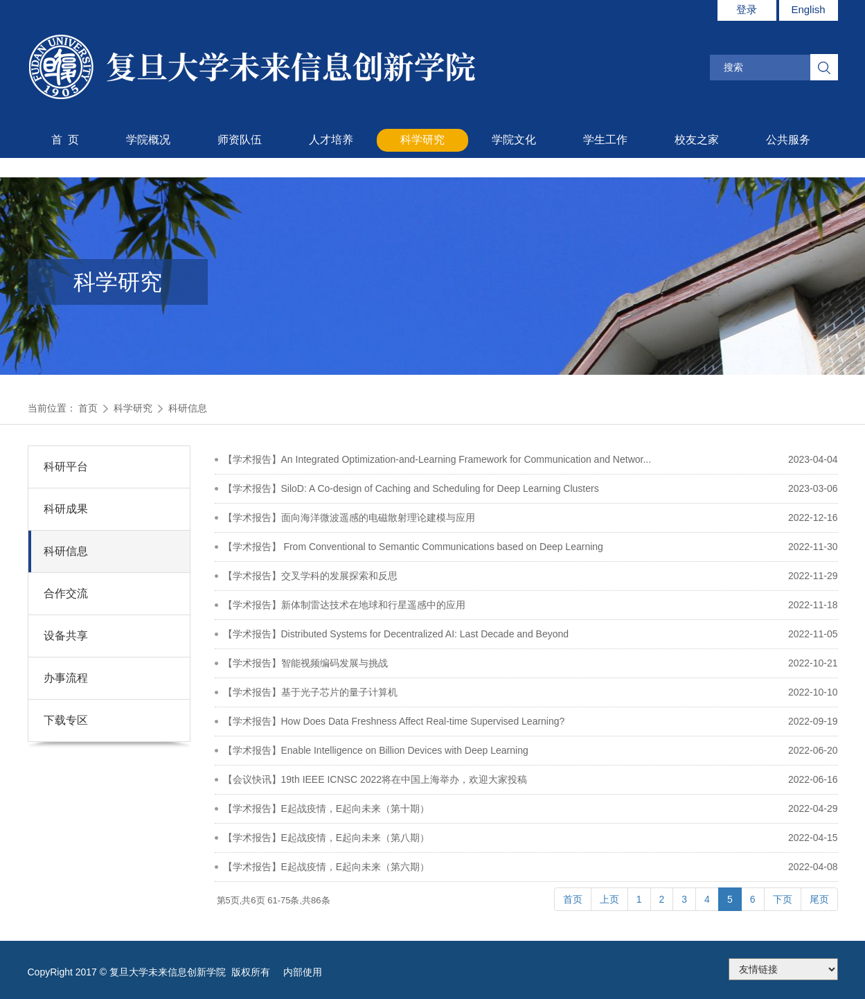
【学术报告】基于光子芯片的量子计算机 (310, 692)
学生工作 (605, 139)
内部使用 (302, 972)
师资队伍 (239, 139)
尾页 (819, 899)
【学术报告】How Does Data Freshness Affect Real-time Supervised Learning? (394, 721)
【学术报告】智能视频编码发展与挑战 (305, 663)
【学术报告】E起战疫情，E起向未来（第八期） (326, 837)
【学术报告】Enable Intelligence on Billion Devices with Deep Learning (375, 750)
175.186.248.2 (783, 969)
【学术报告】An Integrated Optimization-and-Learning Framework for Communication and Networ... (437, 459)
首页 (88, 408)
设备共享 (66, 636)
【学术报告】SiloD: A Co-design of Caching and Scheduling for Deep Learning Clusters (411, 488)
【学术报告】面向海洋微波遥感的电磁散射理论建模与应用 (349, 517)
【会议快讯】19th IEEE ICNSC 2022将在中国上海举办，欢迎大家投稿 (375, 779)
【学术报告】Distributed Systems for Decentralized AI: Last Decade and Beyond (396, 633)
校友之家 (697, 139)
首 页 (65, 139)
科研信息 (187, 408)
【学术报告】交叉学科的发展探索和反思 (310, 575)
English (808, 9)
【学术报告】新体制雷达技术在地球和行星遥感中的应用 (344, 604)
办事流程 (66, 678)
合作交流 (66, 593)
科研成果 (66, 509)
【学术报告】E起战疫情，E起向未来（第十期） (326, 808)
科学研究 (422, 139)
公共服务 (788, 139)
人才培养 (331, 139)
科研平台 (66, 466)
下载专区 (66, 720)
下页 (782, 899)
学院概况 (148, 139)
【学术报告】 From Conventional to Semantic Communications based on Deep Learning (413, 546)
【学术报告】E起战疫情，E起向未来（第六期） (326, 866)
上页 (609, 899)
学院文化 (514, 139)
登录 (746, 9)
